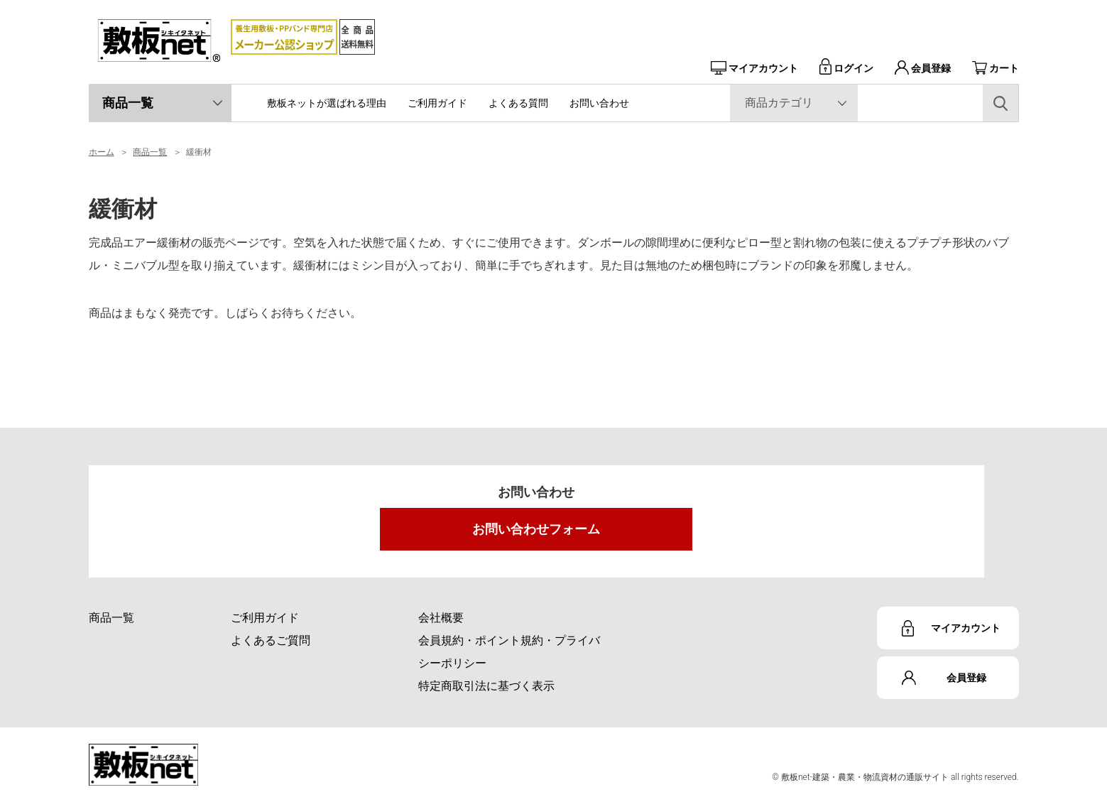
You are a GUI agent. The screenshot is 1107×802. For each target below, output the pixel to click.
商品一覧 (127, 102)
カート (995, 68)
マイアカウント (754, 68)
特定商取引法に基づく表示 (486, 686)
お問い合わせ (599, 103)
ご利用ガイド (437, 103)
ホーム (101, 152)
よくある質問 (518, 103)
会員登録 (923, 68)
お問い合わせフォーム (536, 528)
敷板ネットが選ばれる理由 (326, 103)
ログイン (846, 68)
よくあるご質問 (270, 640)
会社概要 (441, 617)
